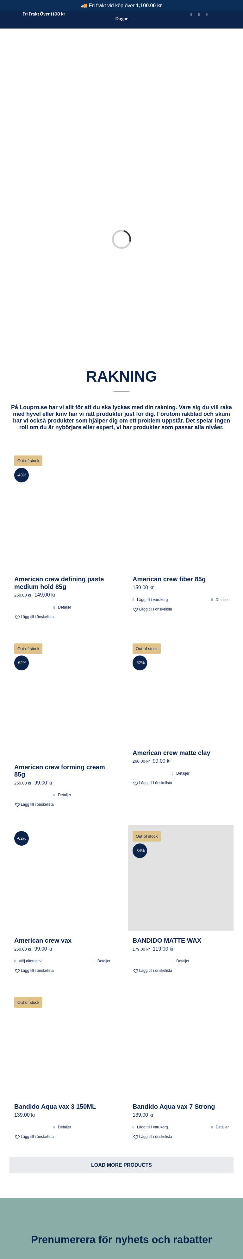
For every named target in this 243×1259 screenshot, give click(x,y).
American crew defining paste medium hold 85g (59, 513)
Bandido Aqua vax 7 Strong (174, 1036)
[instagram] (199, 14)
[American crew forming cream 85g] (62, 627)
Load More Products (121, 1095)
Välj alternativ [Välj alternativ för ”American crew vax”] (30, 891)
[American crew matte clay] (181, 620)
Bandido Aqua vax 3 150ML (55, 1036)
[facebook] (191, 14)
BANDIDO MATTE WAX (167, 870)
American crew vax (43, 870)
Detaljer (64, 537)
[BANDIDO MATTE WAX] (181, 808)
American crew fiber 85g (169, 509)
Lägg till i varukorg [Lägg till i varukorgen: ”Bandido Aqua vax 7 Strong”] (152, 1057)
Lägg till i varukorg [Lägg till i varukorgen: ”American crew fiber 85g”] (152, 530)
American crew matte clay (171, 682)
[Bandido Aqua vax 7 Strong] (181, 974)
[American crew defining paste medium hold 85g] (62, 439)
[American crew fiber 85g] (181, 439)
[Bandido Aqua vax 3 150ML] (62, 974)
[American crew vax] (62, 808)
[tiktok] (207, 14)
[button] (37, 547)
